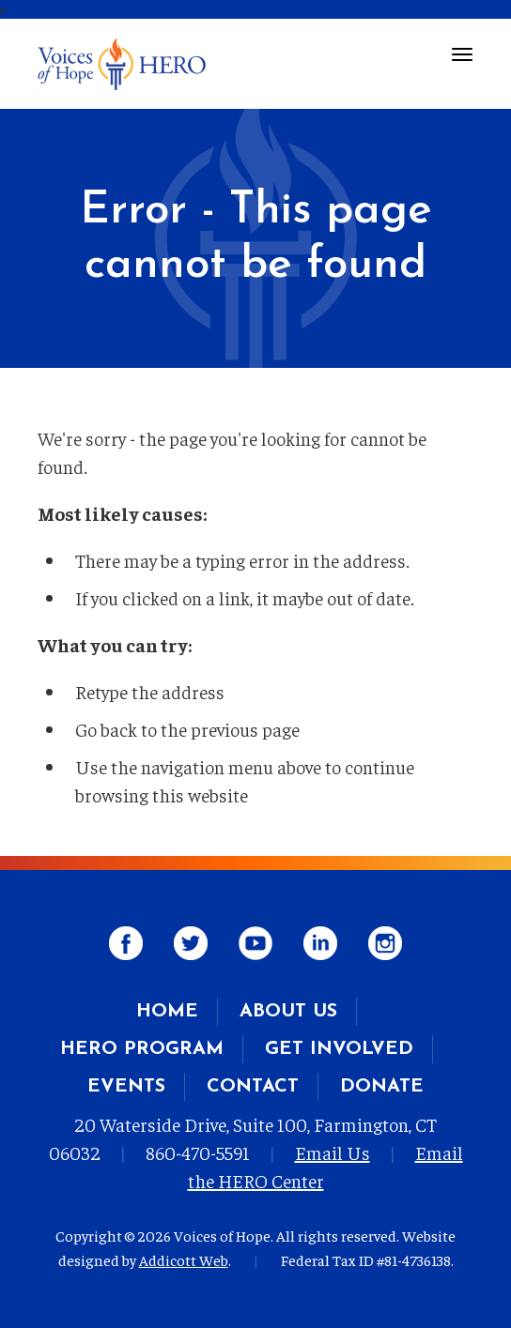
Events (126, 1086)
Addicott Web (183, 1259)
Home (167, 1011)
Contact (253, 1086)
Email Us (332, 1152)
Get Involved (339, 1049)
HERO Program (142, 1049)
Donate (382, 1086)
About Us (288, 1011)
